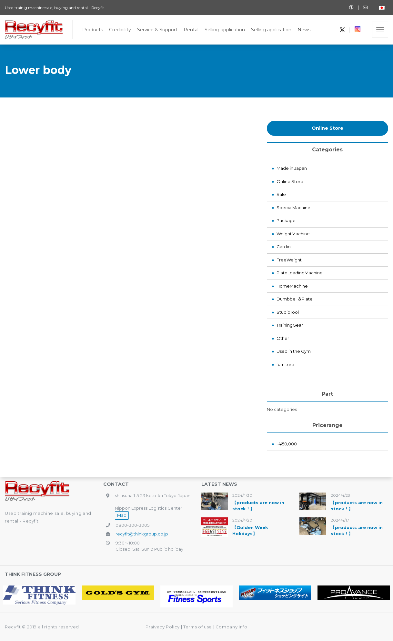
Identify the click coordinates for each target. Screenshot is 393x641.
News (303, 30)
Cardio (284, 246)
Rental (191, 30)
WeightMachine (293, 233)
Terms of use (198, 626)
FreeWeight (289, 259)
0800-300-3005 (132, 525)
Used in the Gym (294, 351)
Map (121, 515)
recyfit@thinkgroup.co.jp (142, 533)
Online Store (327, 128)
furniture (285, 364)
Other (283, 338)
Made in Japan (292, 168)
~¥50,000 (287, 443)
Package (286, 220)
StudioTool (288, 312)
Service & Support (157, 30)
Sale (281, 194)
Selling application (225, 30)
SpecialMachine (293, 207)
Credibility (120, 30)
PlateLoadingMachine (300, 272)
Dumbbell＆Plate (295, 298)
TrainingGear (290, 325)
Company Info (231, 626)
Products (92, 30)
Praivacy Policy (163, 626)
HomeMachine (292, 286)
